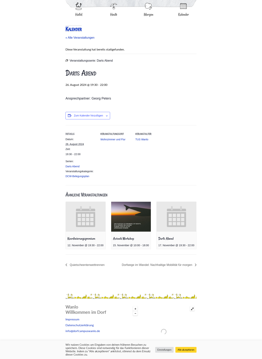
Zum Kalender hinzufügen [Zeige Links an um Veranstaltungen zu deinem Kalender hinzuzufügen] (88, 115)
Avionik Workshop (123, 238)
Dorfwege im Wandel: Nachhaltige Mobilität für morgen (157, 264)
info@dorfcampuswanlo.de (83, 331)
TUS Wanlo (141, 139)
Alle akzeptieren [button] (186, 349)
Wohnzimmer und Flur (112, 139)
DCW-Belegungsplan (77, 176)
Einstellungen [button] (164, 349)
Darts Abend (73, 166)
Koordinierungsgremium (81, 238)
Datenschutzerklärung (80, 325)
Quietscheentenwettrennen (87, 264)
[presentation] (86, 217)
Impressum (72, 319)
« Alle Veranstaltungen (80, 37)
